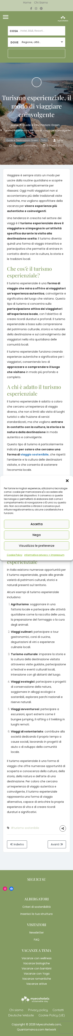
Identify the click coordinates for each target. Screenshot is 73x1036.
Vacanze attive (36, 984)
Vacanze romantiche (36, 979)
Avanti (57, 844)
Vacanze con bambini (36, 968)
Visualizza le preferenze (36, 546)
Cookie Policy (14, 554)
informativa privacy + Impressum (44, 554)
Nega (37, 535)
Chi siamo (41, 3)
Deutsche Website (21, 1015)
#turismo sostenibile (25, 828)
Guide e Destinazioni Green (41, 125)
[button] (67, 481)
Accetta (37, 524)
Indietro (17, 844)
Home (27, 3)
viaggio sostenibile (34, 454)
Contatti (58, 1010)
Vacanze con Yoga (36, 974)
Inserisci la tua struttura (36, 914)
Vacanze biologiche (36, 963)
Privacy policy (38, 1010)
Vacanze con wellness (37, 958)
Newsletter (36, 933)
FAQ (36, 940)
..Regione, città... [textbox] (31, 42)
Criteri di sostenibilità (36, 907)
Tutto (44, 140)
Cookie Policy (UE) (52, 1015)
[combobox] (36, 42)
